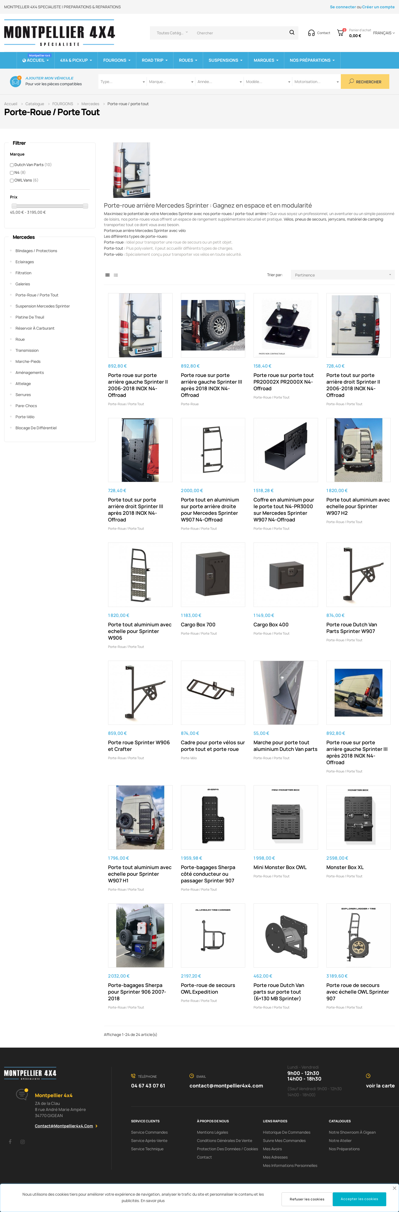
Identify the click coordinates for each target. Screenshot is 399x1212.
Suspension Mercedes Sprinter (43, 306)
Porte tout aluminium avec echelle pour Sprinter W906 (140, 631)
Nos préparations (344, 1148)
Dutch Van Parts (33, 164)
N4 (20, 172)
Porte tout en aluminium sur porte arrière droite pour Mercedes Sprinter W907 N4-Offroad (210, 509)
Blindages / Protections (36, 250)
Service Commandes (149, 1132)
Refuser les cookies (307, 1199)
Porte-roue (190, 404)
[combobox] (122, 81)
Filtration (23, 272)
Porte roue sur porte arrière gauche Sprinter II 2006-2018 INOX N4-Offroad (138, 385)
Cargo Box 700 (198, 624)
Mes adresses (275, 1157)
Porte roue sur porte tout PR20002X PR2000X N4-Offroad (284, 382)
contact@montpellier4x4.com (64, 1125)
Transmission (27, 350)
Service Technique (147, 1148)
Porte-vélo (25, 416)
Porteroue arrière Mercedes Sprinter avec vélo (145, 230)
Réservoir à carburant (35, 328)
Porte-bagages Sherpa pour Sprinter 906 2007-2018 (137, 992)
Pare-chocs (26, 405)
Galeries (23, 283)
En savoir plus (153, 1200)
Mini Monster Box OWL (280, 867)
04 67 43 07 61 (148, 1085)
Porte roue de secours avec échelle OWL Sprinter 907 (357, 992)
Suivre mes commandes (284, 1140)
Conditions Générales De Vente (224, 1140)
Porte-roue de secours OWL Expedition (208, 988)
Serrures (23, 394)
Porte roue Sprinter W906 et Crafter (139, 745)
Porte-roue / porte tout (37, 295)
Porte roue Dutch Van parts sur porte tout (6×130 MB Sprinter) (279, 992)
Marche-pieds (28, 361)
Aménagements (30, 372)
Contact (204, 1157)
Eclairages (25, 261)
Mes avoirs (272, 1148)
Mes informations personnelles (290, 1165)
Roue (20, 339)
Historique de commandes (286, 1132)
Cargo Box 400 (271, 624)
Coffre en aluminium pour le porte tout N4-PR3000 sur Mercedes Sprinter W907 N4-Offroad (284, 509)
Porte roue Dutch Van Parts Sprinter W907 (351, 627)
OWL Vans (26, 180)
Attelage (23, 383)
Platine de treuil (30, 317)
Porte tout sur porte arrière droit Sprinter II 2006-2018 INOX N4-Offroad (353, 385)
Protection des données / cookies (227, 1148)
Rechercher (365, 81)
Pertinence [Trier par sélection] (345, 275)
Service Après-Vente (149, 1140)
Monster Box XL (345, 867)
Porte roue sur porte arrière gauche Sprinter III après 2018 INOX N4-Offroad (211, 385)
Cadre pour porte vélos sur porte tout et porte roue (213, 745)
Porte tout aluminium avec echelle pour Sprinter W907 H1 (140, 874)
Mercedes (24, 237)
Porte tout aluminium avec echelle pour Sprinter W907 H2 (358, 506)
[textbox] (122, 81)
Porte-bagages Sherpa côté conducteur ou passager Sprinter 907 (208, 874)
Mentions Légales (212, 1132)
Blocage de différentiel (36, 427)
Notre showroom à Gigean (352, 1132)
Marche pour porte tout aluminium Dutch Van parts (286, 745)
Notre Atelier (340, 1140)
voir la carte (380, 1085)
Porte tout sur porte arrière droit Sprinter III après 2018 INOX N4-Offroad (135, 509)
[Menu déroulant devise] (383, 33)
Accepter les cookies (359, 1199)
